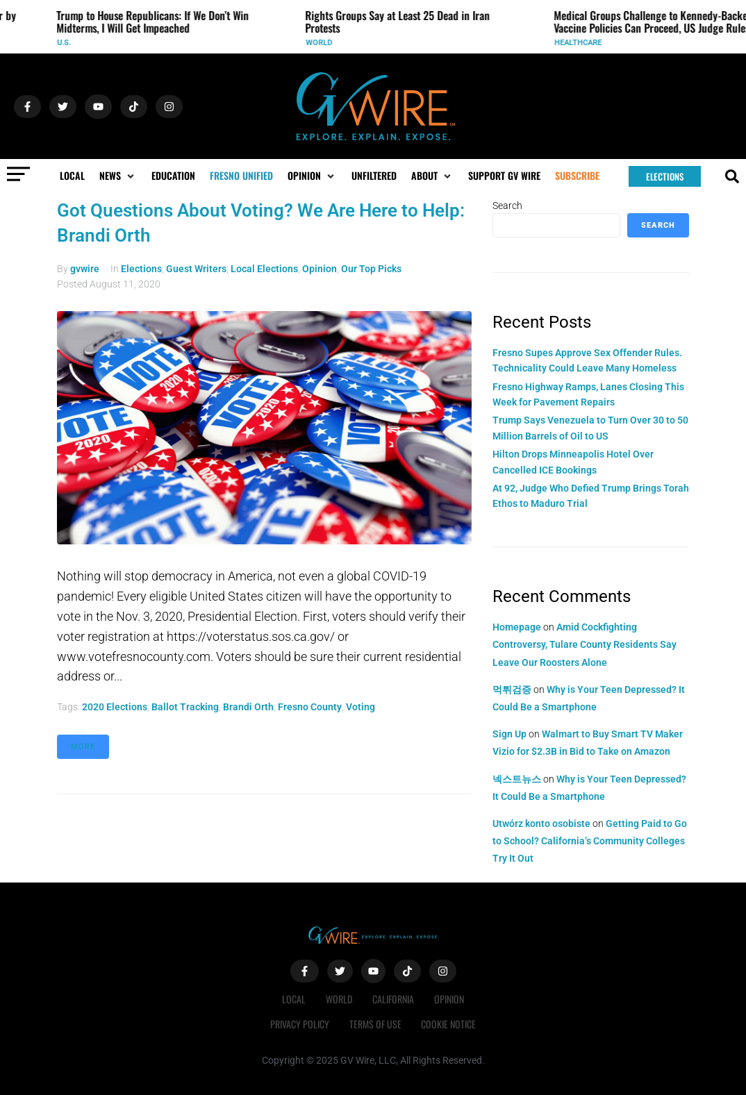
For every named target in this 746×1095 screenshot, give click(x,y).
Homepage (516, 627)
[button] (118, 175)
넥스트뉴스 (516, 779)
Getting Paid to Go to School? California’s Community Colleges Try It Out (589, 841)
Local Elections (264, 268)
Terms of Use (375, 1024)
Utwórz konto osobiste (541, 823)
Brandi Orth (248, 706)
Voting (360, 706)
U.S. (68, 42)
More (83, 746)
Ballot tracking (185, 706)
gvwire (84, 268)
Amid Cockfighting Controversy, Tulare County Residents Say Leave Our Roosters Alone (584, 644)
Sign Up (509, 733)
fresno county (310, 706)
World (323, 42)
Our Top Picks (371, 268)
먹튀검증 (511, 689)
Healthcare (582, 42)
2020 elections (114, 706)
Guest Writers (196, 268)
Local (293, 999)
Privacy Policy (299, 1024)
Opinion (319, 268)
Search (507, 205)
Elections (141, 268)
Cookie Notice (449, 1024)
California (394, 999)
